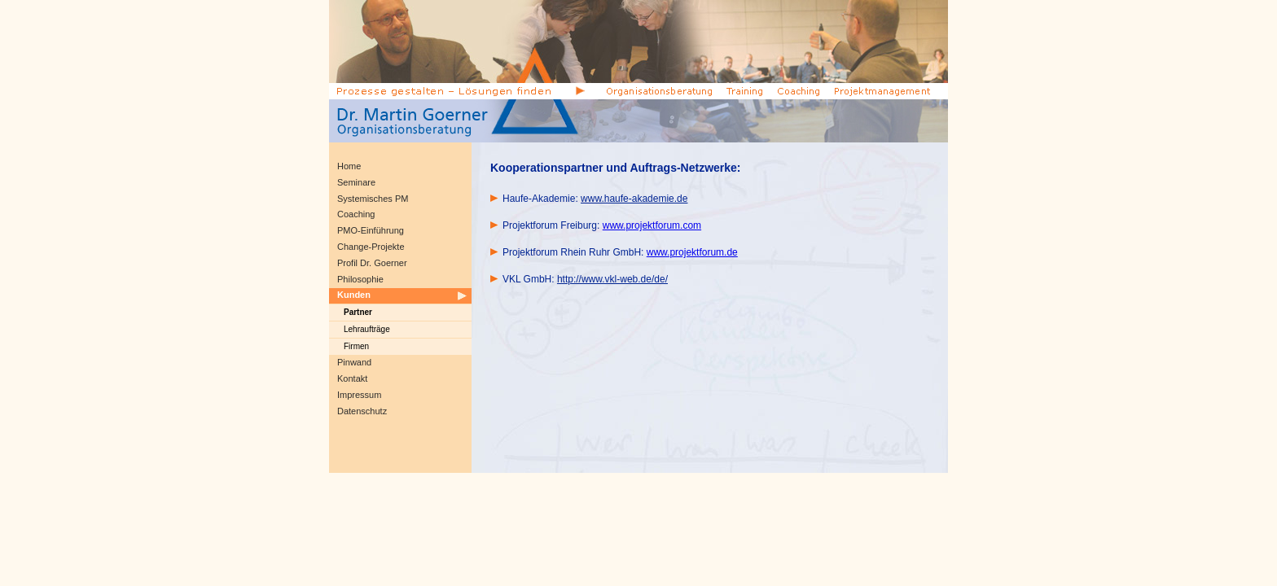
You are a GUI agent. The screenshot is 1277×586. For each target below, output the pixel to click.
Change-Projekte (371, 246)
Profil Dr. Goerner (372, 263)
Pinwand (354, 362)
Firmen (356, 346)
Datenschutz (362, 411)
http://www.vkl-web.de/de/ (612, 279)
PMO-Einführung (370, 230)
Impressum (359, 395)
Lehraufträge (367, 329)
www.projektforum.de (692, 252)
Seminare (356, 182)
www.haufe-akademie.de (634, 198)
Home (349, 166)
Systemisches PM (372, 198)
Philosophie (360, 279)
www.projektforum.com (652, 225)
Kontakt (352, 378)
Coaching (356, 214)
